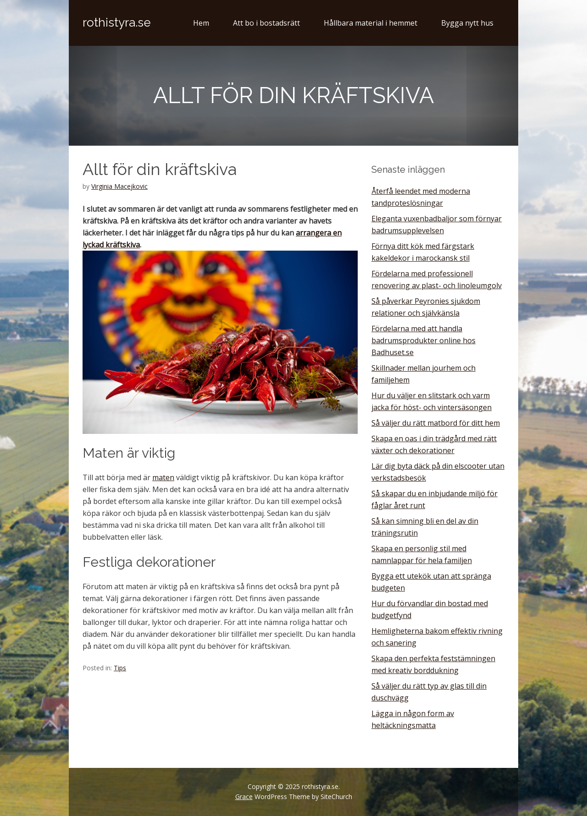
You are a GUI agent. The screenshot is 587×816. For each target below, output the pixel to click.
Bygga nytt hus (467, 23)
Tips (120, 667)
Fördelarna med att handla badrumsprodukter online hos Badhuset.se (423, 340)
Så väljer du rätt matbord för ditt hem (435, 423)
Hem (201, 23)
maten (163, 477)
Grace (244, 796)
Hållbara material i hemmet (370, 23)
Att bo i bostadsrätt (266, 23)
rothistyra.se (117, 22)
